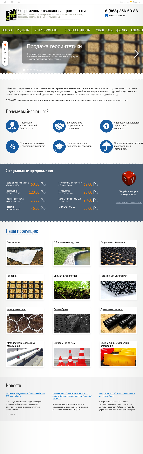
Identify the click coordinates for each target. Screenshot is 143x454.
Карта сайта (19, 2)
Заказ (109, 30)
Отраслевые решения (77, 30)
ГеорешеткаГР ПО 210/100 (13, 192)
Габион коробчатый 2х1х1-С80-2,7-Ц (15, 200)
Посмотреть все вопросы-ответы (129, 203)
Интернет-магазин (46, 30)
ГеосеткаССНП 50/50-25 (13, 208)
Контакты (12, 2)
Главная (5, 2)
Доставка (122, 30)
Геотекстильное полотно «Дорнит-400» (17, 184)
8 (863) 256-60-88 (121, 11)
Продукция (22, 30)
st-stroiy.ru (136, 2)
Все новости (10, 414)
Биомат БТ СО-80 (67, 207)
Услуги (100, 30)
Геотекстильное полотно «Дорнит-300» (70, 184)
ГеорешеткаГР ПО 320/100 (66, 192)
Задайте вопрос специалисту (129, 193)
